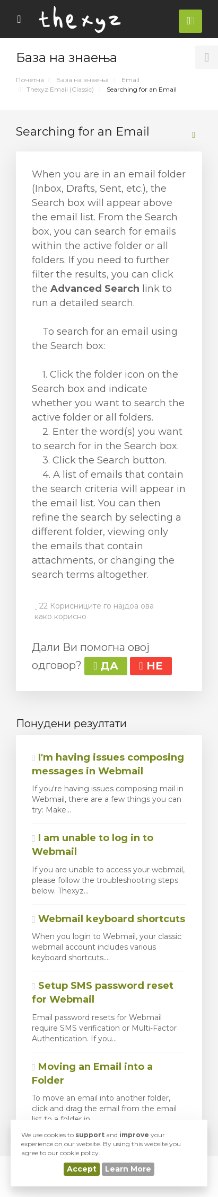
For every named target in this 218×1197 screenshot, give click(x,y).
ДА (105, 665)
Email (130, 80)
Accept (82, 1169)
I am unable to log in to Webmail (92, 844)
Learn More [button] (128, 1169)
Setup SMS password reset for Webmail (102, 992)
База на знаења (82, 80)
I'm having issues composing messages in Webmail (108, 764)
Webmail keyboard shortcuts (108, 919)
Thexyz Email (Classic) (60, 89)
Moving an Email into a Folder (92, 1073)
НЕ (150, 665)
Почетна (30, 80)
